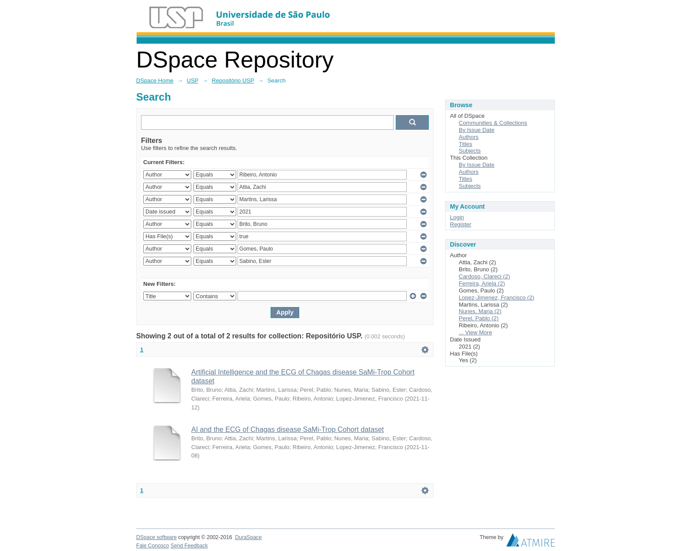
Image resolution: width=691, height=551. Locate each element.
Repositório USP (233, 80)
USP (193, 80)
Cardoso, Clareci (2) (484, 276)
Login (457, 217)
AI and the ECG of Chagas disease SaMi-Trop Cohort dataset (287, 429)
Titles (465, 144)
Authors (469, 137)
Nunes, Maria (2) (480, 311)
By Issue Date (476, 130)
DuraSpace (248, 537)
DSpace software (156, 537)
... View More (475, 332)
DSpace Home (155, 80)
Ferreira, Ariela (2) (482, 283)
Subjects (470, 150)
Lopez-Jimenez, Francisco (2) (496, 297)
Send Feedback (189, 546)
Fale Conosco (152, 546)
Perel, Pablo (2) (478, 318)
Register (460, 224)
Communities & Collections (493, 123)
